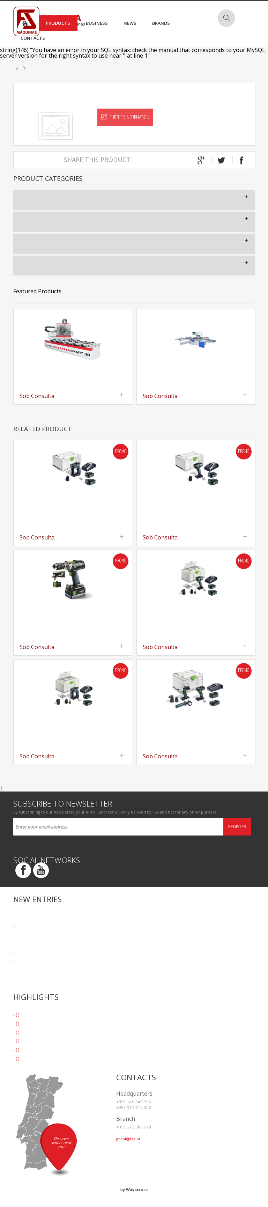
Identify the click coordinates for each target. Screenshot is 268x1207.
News (130, 23)
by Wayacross (134, 1189)
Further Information (125, 117)
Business (97, 23)
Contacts (33, 38)
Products (58, 23)
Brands (161, 23)
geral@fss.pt (128, 1138)
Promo (120, 451)
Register (237, 827)
